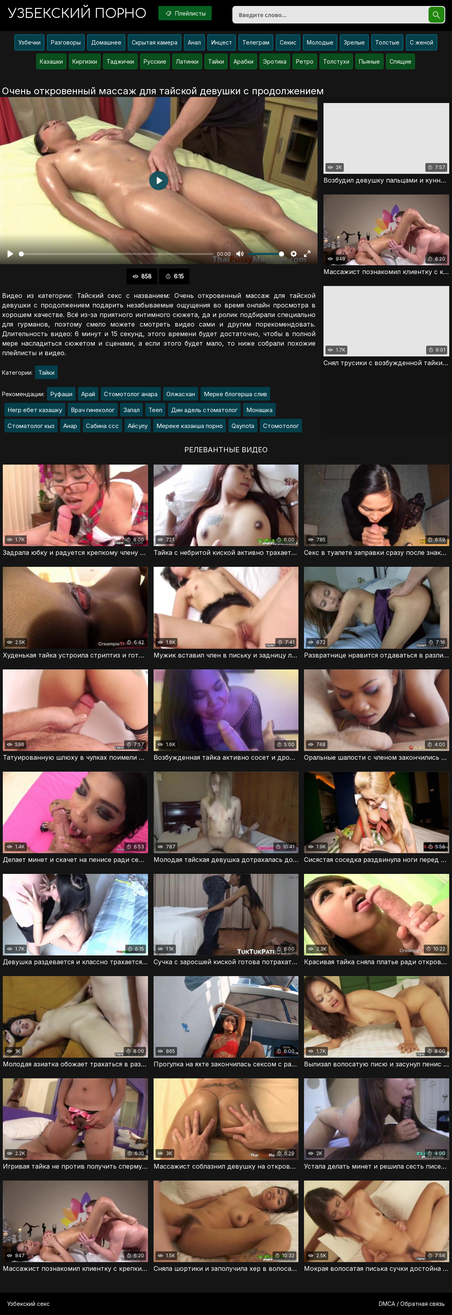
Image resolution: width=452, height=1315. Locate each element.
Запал (131, 410)
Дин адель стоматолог (204, 410)
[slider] (116, 254)
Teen (155, 410)
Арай (88, 394)
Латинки (187, 61)
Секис (288, 42)
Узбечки (29, 42)
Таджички (120, 61)
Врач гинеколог (93, 410)
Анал (194, 42)
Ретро (305, 61)
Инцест (221, 42)
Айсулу (138, 426)
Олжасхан (180, 394)
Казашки (51, 61)
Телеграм (255, 42)
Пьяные (369, 61)
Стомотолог (281, 426)
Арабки (243, 61)
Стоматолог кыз (31, 426)
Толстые (387, 42)
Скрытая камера (154, 42)
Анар (70, 426)
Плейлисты (185, 13)
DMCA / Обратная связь (412, 1303)
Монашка (259, 410)
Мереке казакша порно (189, 426)
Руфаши (61, 394)
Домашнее (106, 42)
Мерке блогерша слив (235, 394)
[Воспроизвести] (10, 253)
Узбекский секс (28, 1303)
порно (77, 14)
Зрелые (354, 42)
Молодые (320, 42)
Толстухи (336, 61)
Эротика (274, 61)
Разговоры (66, 42)
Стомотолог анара (131, 394)
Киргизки (84, 61)
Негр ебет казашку (35, 410)
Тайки (216, 61)
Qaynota (243, 426)
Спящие (400, 61)
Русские (155, 61)
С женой (421, 42)
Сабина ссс (102, 426)
